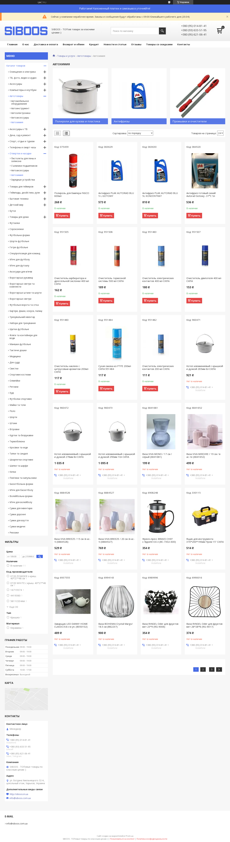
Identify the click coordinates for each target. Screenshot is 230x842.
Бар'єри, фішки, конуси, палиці (26, 310)
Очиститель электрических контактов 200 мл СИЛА (158, 367)
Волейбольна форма (21, 496)
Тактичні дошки (18, 350)
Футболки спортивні (21, 398)
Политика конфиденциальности (152, 839)
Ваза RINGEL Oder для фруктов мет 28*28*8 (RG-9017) (204, 625)
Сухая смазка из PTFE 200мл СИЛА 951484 (114, 367)
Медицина (15, 356)
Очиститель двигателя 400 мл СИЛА (203, 279)
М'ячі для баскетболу (21, 490)
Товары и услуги (66, 56)
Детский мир (16, 204)
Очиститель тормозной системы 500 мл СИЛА (112, 279)
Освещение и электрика (23, 71)
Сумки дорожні (18, 514)
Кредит (94, 44)
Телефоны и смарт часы (23, 147)
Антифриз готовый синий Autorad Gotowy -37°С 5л (201, 194)
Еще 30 (13, 607)
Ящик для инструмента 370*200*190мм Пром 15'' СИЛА (205, 540)
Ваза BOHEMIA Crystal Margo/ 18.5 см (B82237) (115, 625)
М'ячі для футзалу (19, 265)
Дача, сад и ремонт (20, 135)
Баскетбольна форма (21, 483)
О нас (25, 44)
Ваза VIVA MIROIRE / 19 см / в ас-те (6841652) (203, 455)
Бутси (13, 210)
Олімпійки (15, 380)
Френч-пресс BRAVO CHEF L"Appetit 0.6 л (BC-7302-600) (159, 540)
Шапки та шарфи (19, 465)
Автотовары (84, 56)
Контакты (183, 44)
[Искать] (162, 31)
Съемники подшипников (24, 165)
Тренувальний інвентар (22, 317)
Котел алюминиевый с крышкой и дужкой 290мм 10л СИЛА (116, 455)
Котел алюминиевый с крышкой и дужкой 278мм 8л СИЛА (72, 455)
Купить (63, 215)
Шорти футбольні (19, 241)
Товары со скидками (159, 44)
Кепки (13, 471)
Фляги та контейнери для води (23, 337)
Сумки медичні (17, 526)
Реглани (14, 386)
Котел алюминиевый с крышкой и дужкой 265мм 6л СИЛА (204, 367)
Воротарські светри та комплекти (22, 285)
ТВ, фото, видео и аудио (23, 77)
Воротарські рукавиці (21, 277)
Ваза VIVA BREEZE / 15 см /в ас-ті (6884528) (72, 540)
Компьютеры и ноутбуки (23, 89)
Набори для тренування (23, 323)
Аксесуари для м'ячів (21, 271)
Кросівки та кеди (19, 447)
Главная (12, 44)
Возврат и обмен (73, 44)
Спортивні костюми (20, 374)
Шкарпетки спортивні (21, 459)
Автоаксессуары (20, 117)
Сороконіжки (17, 229)
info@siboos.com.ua (20, 798)
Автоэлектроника (20, 112)
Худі (12, 392)
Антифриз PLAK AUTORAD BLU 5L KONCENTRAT (160, 194)
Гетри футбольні (19, 247)
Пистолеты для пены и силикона (23, 160)
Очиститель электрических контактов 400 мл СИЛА (158, 279)
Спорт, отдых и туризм (22, 141)
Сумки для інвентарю (21, 508)
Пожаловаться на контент (122, 839)
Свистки (14, 368)
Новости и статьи (115, 44)
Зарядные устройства (23, 179)
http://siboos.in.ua (19, 794)
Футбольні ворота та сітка (24, 304)
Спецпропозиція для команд (25, 253)
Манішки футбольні (20, 344)
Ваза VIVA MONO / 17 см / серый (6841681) (157, 455)
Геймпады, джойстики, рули (25, 192)
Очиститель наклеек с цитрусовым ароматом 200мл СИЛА (71, 369)
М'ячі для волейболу (21, 502)
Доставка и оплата (46, 44)
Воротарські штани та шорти (26, 292)
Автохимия (17, 122)
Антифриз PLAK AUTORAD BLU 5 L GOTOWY (116, 194)
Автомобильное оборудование (20, 102)
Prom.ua (129, 836)
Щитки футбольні (19, 329)
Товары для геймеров (21, 186)
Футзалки (15, 222)
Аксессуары (16, 83)
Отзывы (136, 44)
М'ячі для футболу (20, 259)
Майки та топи (18, 404)
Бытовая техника (19, 198)
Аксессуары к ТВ (18, 129)
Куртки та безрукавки (21, 435)
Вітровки (14, 429)
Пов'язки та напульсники (23, 477)
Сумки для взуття (19, 520)
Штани (13, 423)
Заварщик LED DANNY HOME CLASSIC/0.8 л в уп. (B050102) (71, 625)
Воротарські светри (20, 298)
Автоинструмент (20, 108)
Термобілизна (17, 441)
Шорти (13, 417)
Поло (12, 411)
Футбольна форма (20, 235)
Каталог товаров (15, 65)
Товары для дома (19, 216)
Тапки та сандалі (19, 453)
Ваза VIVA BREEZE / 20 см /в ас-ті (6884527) (116, 540)
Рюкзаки (14, 532)
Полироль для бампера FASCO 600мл (71, 194)
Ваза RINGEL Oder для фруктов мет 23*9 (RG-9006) (160, 625)
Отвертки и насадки (20, 153)
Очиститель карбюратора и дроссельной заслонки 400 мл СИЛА (71, 281)
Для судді (15, 362)
